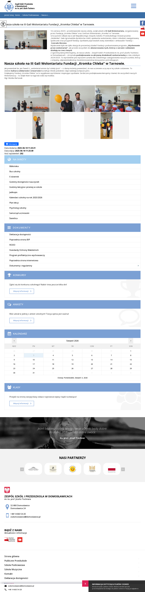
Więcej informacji (22, 291)
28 (111, 368)
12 (72, 360)
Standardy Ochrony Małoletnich (24, 250)
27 (92, 368)
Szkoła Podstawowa (29, 15)
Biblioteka (14, 166)
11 (53, 360)
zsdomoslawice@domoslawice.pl (19, 586)
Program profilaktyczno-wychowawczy (27, 255)
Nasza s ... (44, 15)
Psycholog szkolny (17, 208)
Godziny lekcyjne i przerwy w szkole (25, 187)
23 (14, 368)
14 (111, 360)
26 (72, 368)
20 (92, 364)
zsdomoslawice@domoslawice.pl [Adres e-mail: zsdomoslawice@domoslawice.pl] (25, 516)
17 (34, 364)
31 (34, 373)
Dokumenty (22, 227)
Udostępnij (11, 144)
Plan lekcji (14, 202)
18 (53, 364)
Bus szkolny (14, 171)
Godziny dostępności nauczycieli (24, 182)
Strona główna (11, 556)
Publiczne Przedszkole (15, 560)
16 (14, 364)
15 (131, 360)
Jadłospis (13, 192)
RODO (12, 245)
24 (34, 368)
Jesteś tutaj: (9, 15)
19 (72, 364)
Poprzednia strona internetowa (23, 260)
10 (34, 360)
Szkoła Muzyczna (13, 569)
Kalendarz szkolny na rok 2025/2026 (25, 197)
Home (17, 15)
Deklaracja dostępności (20, 234)
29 (131, 368)
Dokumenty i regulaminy (20, 265)
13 (92, 360)
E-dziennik (14, 176)
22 (131, 364)
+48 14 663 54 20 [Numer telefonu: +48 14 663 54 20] (18, 514)
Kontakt (8, 573)
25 (53, 368)
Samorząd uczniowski (19, 213)
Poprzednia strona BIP (19, 239)
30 (14, 373)
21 (111, 364)
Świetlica (13, 218)
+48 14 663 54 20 (13, 589)
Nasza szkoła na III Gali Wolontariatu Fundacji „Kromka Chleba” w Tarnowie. (49, 24)
